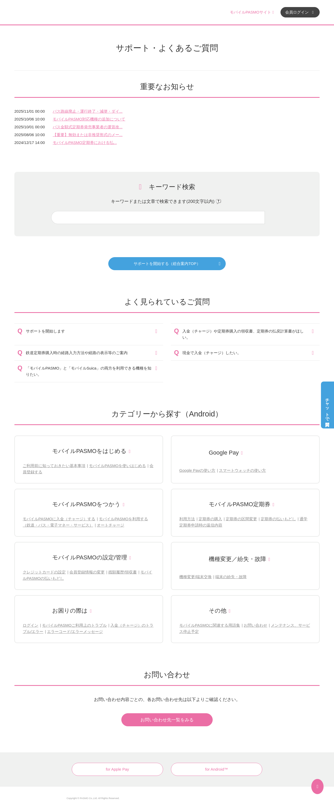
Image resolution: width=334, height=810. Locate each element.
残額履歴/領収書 (122, 572)
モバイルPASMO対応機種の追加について (89, 119)
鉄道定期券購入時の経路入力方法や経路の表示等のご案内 (77, 352)
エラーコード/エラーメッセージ (75, 631)
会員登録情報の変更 (87, 572)
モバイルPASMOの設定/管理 (89, 557)
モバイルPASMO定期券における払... (85, 142)
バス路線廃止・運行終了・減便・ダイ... (88, 111)
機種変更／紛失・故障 (237, 559)
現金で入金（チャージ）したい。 (211, 352)
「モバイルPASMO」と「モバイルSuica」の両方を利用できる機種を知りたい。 (88, 371)
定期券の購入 (210, 519)
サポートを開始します (45, 331)
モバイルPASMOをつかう (86, 504)
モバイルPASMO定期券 (239, 504)
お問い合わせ (255, 625)
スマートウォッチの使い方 (242, 470)
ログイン (30, 625)
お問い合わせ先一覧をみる (167, 719)
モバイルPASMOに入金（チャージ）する (59, 519)
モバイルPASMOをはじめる (89, 451)
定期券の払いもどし (278, 519)
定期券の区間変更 (241, 519)
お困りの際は (70, 610)
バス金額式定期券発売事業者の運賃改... (88, 127)
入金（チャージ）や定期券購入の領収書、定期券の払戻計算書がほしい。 (243, 334)
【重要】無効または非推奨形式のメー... (88, 134)
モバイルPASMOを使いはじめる (117, 465)
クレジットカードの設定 (44, 572)
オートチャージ (110, 525)
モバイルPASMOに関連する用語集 (209, 625)
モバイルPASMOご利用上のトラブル (74, 625)
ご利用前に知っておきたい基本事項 (54, 465)
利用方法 (187, 519)
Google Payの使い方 (197, 470)
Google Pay (224, 452)
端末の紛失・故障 (231, 577)
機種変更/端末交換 (195, 577)
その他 (217, 610)
